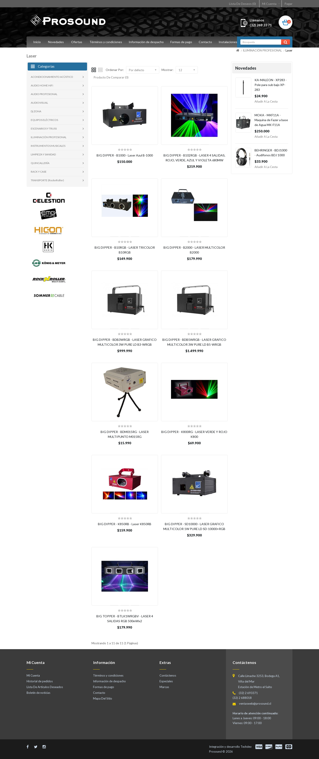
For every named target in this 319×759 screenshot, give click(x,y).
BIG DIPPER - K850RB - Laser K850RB (124, 524)
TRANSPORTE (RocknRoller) (47, 180)
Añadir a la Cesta (266, 101)
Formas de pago (182, 42)
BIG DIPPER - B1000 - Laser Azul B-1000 (125, 155)
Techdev (246, 746)
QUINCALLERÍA (40, 163)
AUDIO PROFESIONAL (44, 94)
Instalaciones (230, 42)
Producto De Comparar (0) (111, 77)
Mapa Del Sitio (102, 698)
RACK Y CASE (39, 171)
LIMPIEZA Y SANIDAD (43, 154)
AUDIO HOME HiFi (42, 85)
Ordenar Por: (115, 70)
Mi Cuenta (269, 4)
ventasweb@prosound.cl (255, 703)
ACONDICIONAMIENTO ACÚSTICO (52, 76)
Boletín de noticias (38, 692)
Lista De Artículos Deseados (45, 687)
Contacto (207, 42)
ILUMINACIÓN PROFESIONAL (262, 50)
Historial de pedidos (40, 681)
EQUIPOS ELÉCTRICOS (44, 120)
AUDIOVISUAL (39, 102)
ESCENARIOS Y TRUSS (44, 128)
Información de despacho (146, 42)
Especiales (166, 681)
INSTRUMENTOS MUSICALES (48, 145)
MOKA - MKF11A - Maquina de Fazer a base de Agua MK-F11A (271, 120)
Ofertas (76, 42)
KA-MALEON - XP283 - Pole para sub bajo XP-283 (271, 85)
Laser (289, 50)
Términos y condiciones (105, 42)
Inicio (37, 42)
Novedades (56, 42)
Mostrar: (167, 70)
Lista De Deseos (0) (242, 4)
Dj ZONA (36, 111)
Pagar (288, 4)
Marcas (164, 687)
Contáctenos (168, 675)
